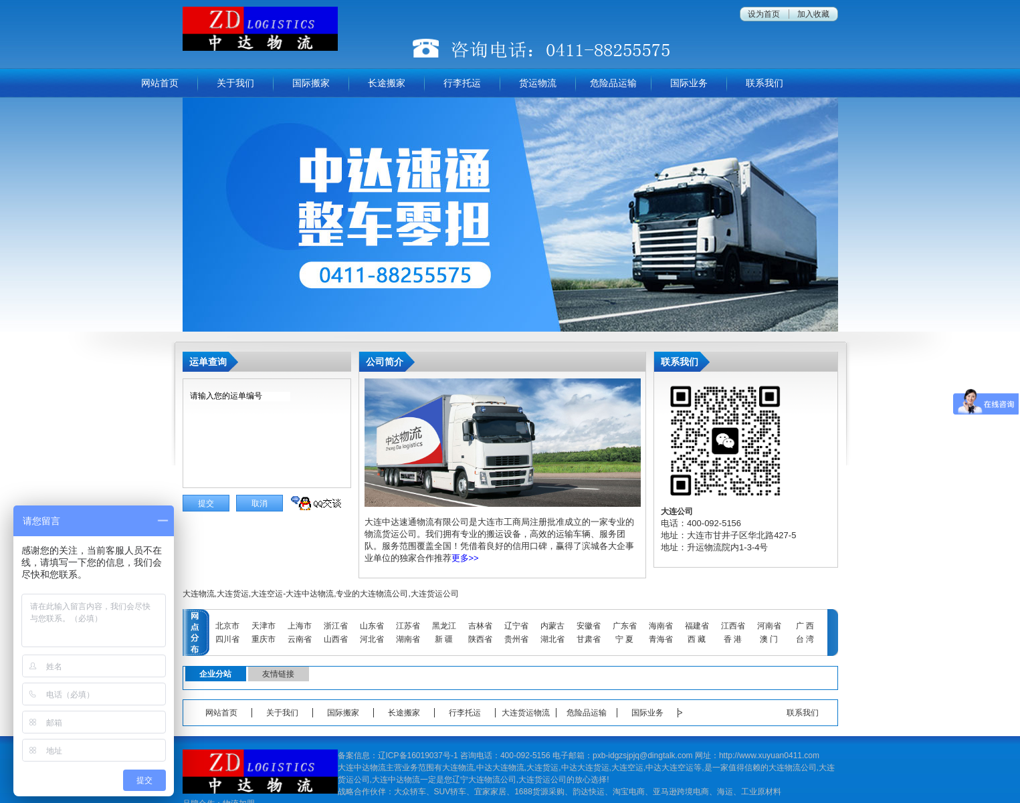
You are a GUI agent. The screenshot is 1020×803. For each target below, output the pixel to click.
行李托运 (462, 83)
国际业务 (689, 83)
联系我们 (764, 83)
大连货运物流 (526, 712)
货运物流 (537, 83)
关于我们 (235, 83)
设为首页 (764, 14)
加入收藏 (813, 14)
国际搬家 (311, 83)
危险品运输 (613, 83)
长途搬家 (386, 83)
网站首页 (160, 83)
